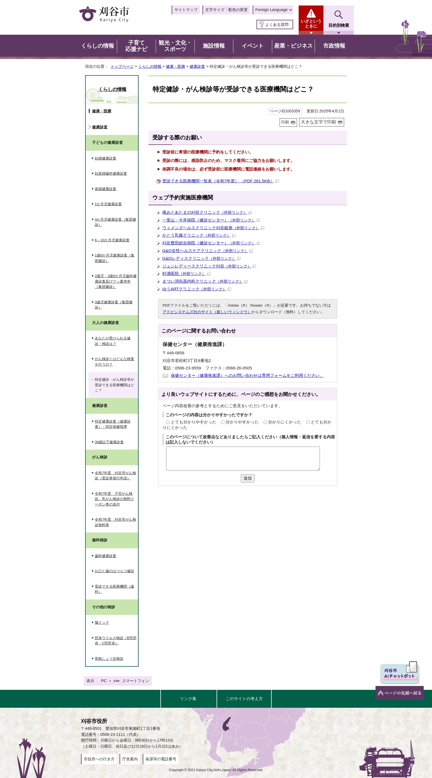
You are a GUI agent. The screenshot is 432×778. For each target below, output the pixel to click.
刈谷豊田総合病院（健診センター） (211, 243)
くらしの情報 (149, 66)
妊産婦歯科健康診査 (111, 173)
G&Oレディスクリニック (201, 258)
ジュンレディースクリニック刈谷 (209, 266)
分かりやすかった (242, 422)
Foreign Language (271, 9)
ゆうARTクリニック (196, 289)
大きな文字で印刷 (318, 122)
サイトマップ (186, 9)
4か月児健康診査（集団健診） (115, 222)
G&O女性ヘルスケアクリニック (207, 250)
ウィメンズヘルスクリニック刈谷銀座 (213, 227)
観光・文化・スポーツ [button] (175, 46)
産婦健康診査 (105, 189)
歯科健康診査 (105, 556)
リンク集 (188, 698)
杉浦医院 (186, 273)
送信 (248, 478)
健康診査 (197, 66)
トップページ (122, 66)
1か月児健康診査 (108, 204)
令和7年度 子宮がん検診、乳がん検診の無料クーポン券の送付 (114, 498)
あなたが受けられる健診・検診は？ (113, 341)
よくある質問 (276, 24)
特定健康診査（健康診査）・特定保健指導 (113, 424)
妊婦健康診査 (105, 158)
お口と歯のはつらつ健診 (114, 571)
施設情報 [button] (214, 46)
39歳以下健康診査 (109, 442)
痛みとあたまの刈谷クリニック (207, 212)
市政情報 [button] (334, 46)
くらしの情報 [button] (97, 46)
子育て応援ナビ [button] (136, 46)
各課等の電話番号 (160, 759)
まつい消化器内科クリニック (205, 281)
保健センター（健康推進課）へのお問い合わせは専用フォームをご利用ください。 (247, 375)
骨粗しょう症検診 (109, 659)
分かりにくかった (284, 422)
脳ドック (102, 622)
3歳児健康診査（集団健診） (114, 305)
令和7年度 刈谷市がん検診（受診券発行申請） (115, 475)
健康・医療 (175, 66)
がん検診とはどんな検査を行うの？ (114, 361)
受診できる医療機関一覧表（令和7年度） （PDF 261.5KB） (220, 181)
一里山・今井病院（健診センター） (211, 220)
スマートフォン (135, 681)
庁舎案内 (130, 759)
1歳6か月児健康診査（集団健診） (114, 258)
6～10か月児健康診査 (112, 240)
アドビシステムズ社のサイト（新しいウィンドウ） (207, 312)
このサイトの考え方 (244, 698)
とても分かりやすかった (193, 422)
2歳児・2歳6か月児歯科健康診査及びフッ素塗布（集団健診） (116, 281)
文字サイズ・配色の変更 (226, 9)
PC (104, 681)
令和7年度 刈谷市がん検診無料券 (115, 522)
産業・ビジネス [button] (293, 46)
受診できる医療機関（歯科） (114, 589)
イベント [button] (253, 46)
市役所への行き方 (99, 759)
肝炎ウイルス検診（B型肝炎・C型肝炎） (116, 640)
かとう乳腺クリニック (198, 235)
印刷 (285, 122)
